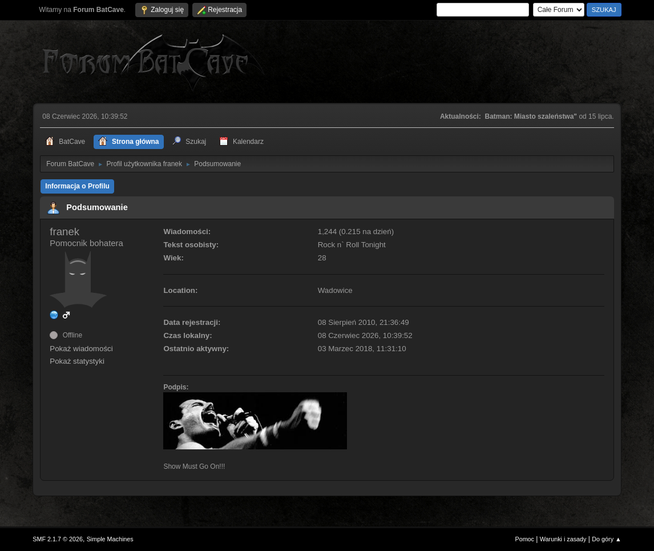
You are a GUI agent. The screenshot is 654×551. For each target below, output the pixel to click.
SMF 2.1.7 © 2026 (58, 539)
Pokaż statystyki (77, 361)
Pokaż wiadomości (81, 348)
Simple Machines (110, 539)
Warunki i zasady (563, 539)
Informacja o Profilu (77, 186)
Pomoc (524, 539)
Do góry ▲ (606, 539)
